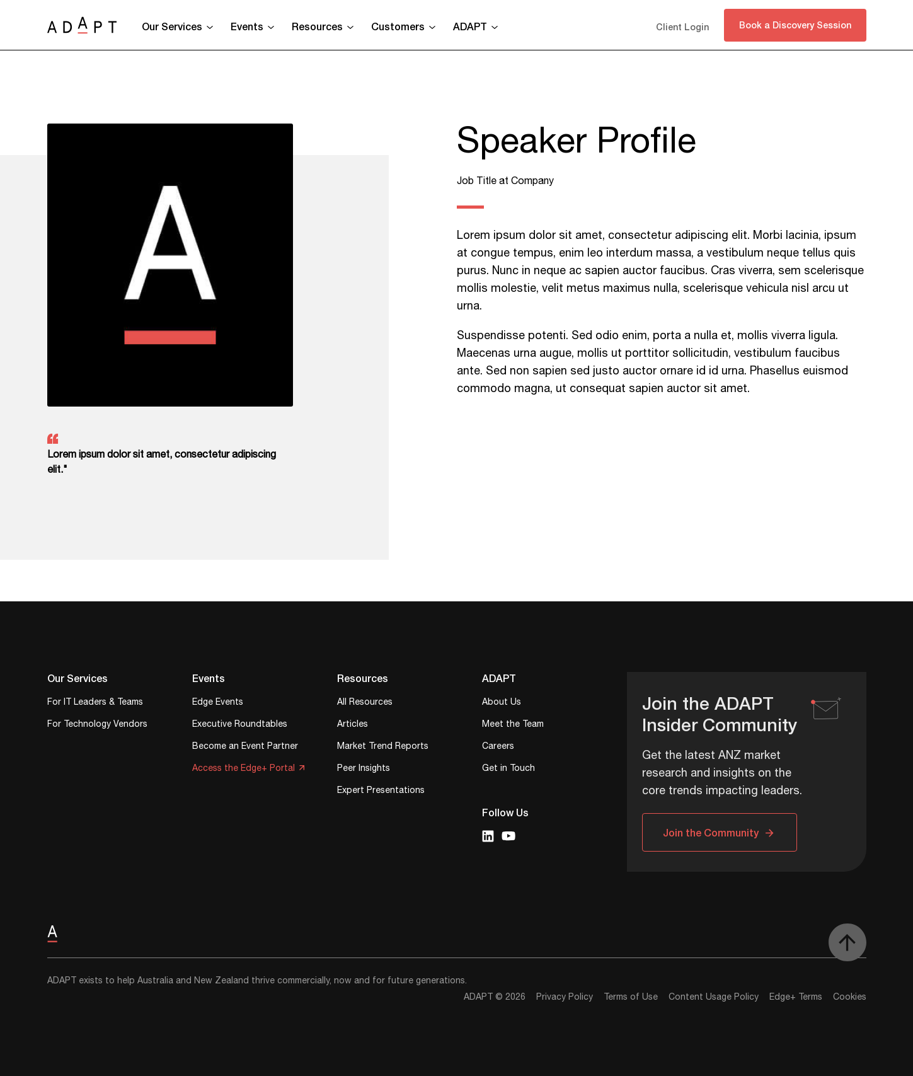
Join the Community (711, 832)
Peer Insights (363, 769)
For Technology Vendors (97, 725)
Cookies (849, 997)
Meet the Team (513, 725)
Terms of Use (631, 997)
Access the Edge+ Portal (243, 769)
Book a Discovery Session (795, 25)
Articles (352, 725)
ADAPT (470, 26)
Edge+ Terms (795, 997)
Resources (317, 26)
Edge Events (217, 703)
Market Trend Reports (382, 747)
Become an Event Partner (245, 747)
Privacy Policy (564, 997)
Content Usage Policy (714, 997)
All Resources (365, 703)
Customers (398, 26)
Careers (498, 747)
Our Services (172, 26)
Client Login (682, 26)
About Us (501, 703)
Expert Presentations (381, 791)
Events (247, 26)
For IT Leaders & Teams (95, 703)
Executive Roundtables (239, 725)
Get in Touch (508, 769)
